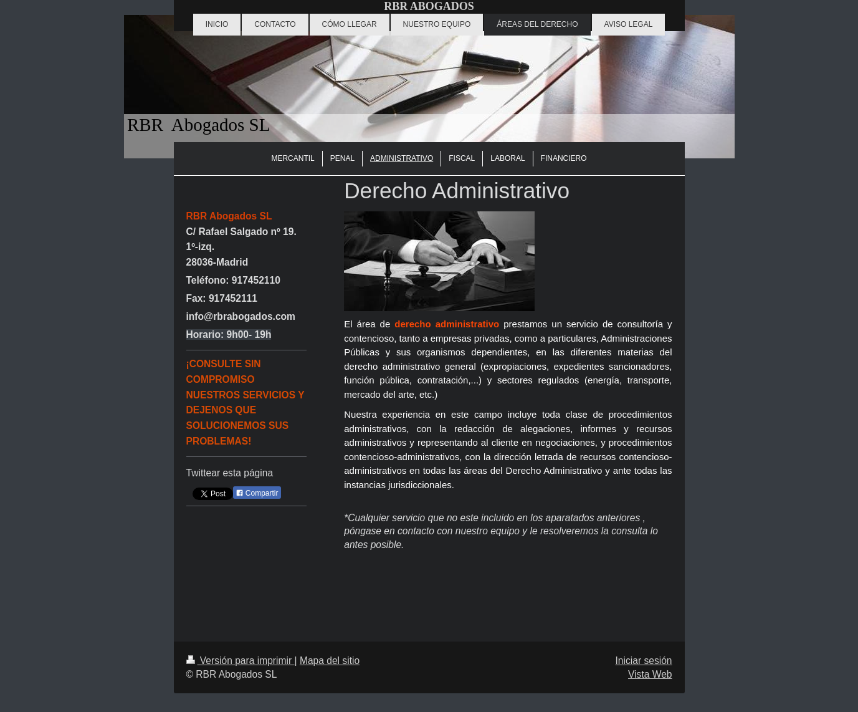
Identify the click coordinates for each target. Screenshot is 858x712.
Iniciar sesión (643, 660)
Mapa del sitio (330, 660)
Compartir (257, 493)
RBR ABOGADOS (429, 6)
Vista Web (650, 674)
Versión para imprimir (240, 660)
